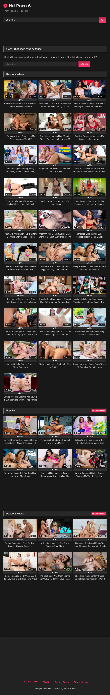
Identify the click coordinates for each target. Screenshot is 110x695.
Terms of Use (81, 682)
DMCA (46, 682)
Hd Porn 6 (17, 6)
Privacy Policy (62, 682)
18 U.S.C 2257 (29, 682)
